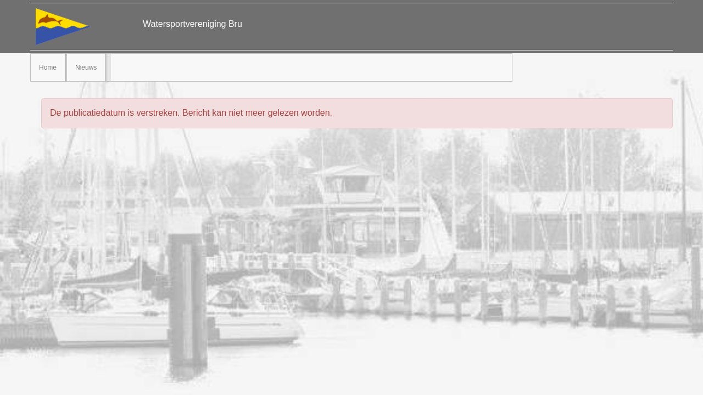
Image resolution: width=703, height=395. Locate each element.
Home (48, 67)
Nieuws (86, 67)
